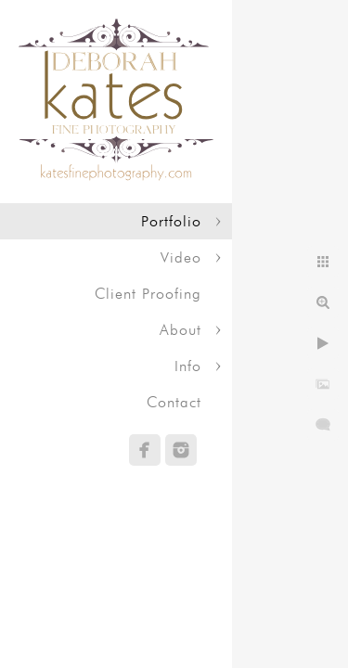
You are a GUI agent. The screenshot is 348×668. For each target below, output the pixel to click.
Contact (174, 402)
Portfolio (171, 221)
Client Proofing (148, 293)
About (180, 330)
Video (181, 257)
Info (187, 366)
